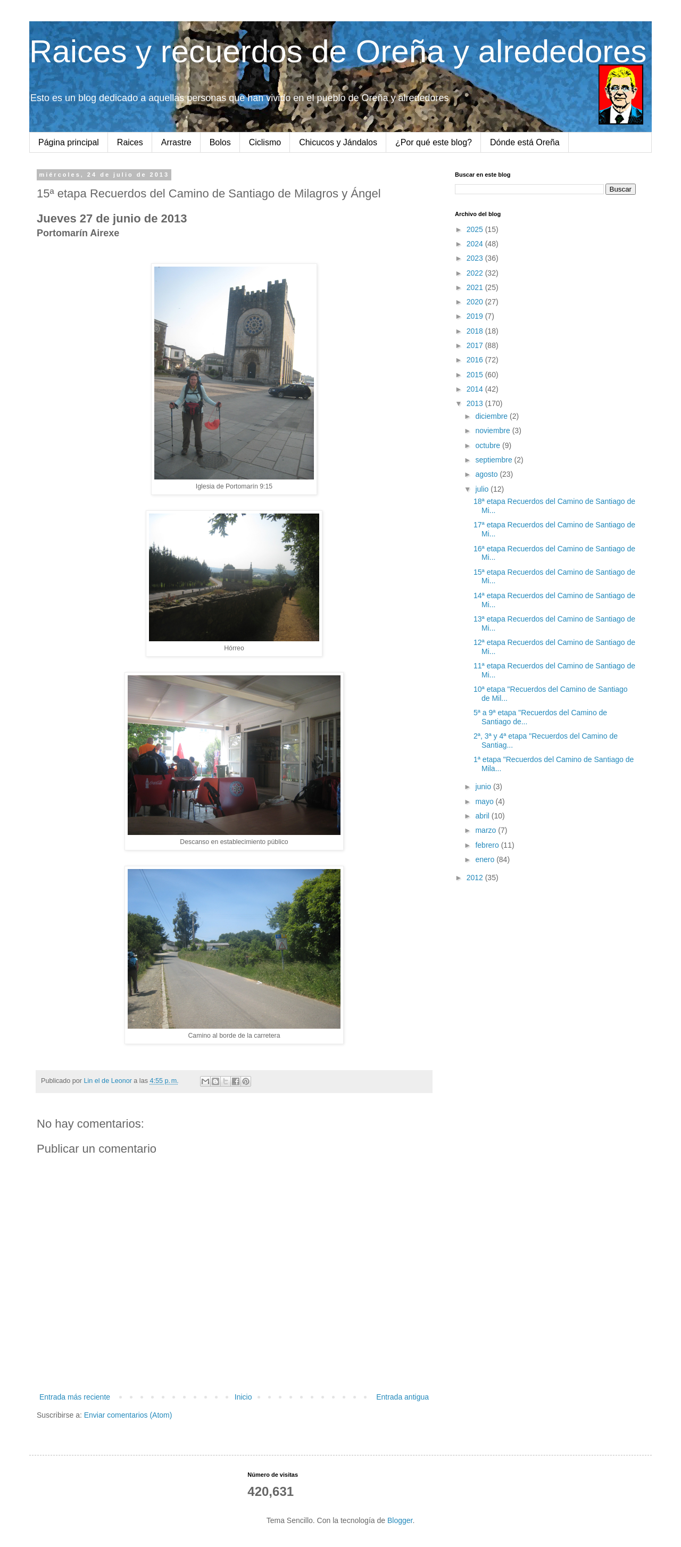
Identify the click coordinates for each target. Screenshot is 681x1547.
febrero (488, 845)
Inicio (243, 1397)
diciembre (492, 416)
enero (485, 859)
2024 (476, 243)
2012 (476, 877)
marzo (486, 830)
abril (483, 816)
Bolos (220, 142)
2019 (476, 316)
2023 (476, 258)
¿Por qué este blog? (433, 142)
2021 (476, 287)
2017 (476, 345)
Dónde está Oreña (525, 142)
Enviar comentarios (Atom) (128, 1415)
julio (483, 489)
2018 (476, 331)
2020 (476, 301)
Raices (130, 142)
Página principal (68, 142)
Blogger (399, 1520)
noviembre (493, 430)
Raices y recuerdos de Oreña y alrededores (338, 51)
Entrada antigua (402, 1397)
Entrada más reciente (74, 1397)
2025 (476, 229)
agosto (487, 474)
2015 (476, 374)
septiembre (494, 460)
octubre (488, 445)
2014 (476, 389)
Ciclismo (265, 142)
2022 (476, 273)
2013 (476, 403)
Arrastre (176, 142)
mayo (485, 801)
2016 (476, 359)
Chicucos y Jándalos (338, 142)
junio (484, 786)
